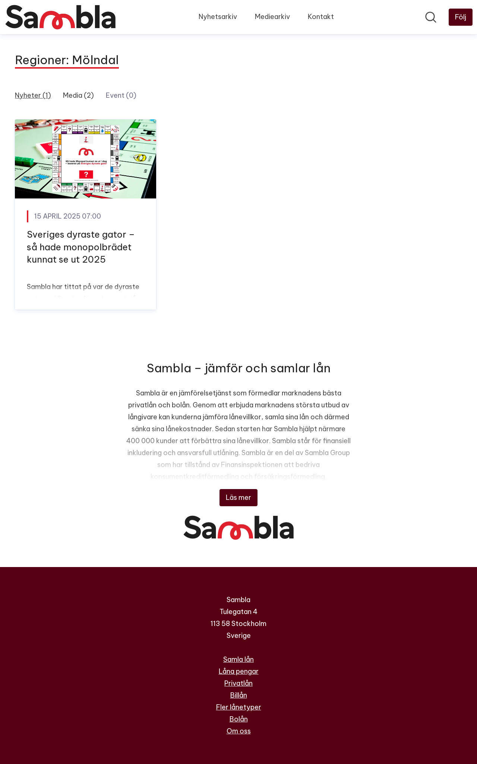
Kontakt (321, 16)
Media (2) (78, 95)
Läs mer (238, 497)
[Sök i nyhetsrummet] (431, 17)
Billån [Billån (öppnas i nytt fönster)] (238, 695)
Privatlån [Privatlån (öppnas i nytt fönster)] (238, 683)
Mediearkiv (272, 16)
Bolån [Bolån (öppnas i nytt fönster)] (239, 719)
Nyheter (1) (33, 95)
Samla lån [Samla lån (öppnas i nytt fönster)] (238, 659)
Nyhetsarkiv (218, 16)
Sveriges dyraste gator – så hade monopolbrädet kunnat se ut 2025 (81, 247)
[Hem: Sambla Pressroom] (60, 17)
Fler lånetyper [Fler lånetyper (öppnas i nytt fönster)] (238, 707)
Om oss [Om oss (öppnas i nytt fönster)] (239, 731)
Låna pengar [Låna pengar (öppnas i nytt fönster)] (239, 671)
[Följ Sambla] (461, 17)
